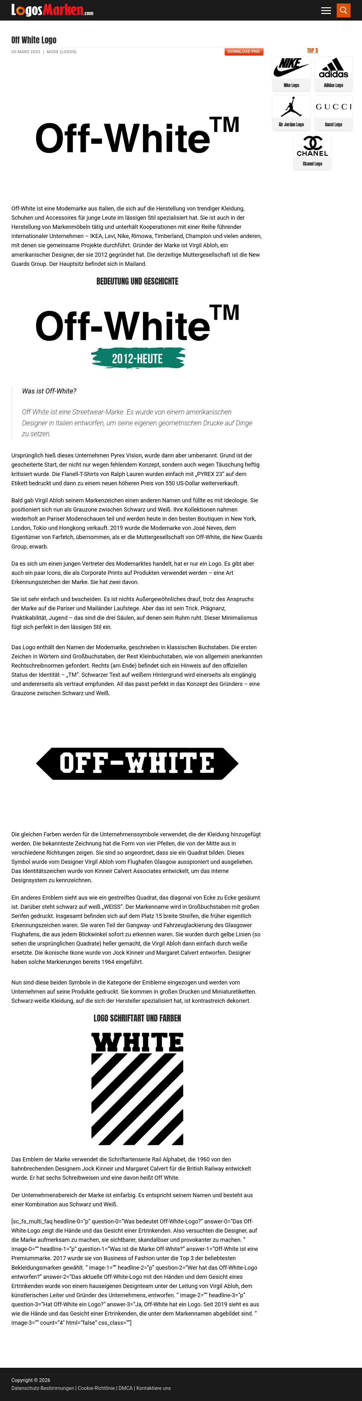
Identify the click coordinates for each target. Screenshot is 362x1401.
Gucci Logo (333, 125)
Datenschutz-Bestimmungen (42, 1388)
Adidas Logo (333, 85)
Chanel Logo (312, 164)
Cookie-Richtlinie (96, 1388)
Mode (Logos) (62, 51)
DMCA (126, 1388)
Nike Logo (291, 85)
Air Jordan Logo (291, 125)
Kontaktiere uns (153, 1388)
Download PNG (244, 51)
